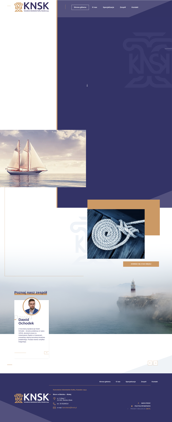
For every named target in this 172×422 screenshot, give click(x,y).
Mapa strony (145, 403)
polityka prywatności (142, 406)
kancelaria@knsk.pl (69, 408)
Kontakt (135, 7)
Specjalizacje (108, 7)
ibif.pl (148, 408)
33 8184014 (64, 404)
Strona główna (80, 7)
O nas (94, 7)
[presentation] (150, 363)
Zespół (123, 7)
